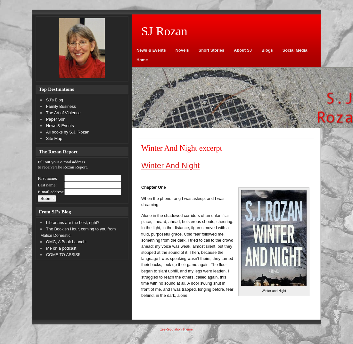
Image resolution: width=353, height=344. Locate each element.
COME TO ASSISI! (63, 254)
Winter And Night (170, 165)
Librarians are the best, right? (72, 222)
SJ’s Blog (54, 100)
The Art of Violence (63, 112)
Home (142, 59)
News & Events (151, 50)
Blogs (267, 50)
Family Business (61, 106)
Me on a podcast (61, 248)
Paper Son (55, 119)
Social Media (295, 50)
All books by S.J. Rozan (67, 132)
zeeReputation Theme (176, 329)
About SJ (243, 50)
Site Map (54, 138)
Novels (182, 50)
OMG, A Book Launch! (66, 241)
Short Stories (211, 50)
